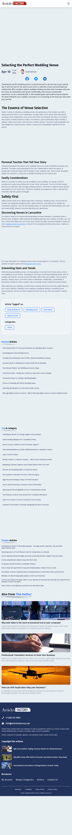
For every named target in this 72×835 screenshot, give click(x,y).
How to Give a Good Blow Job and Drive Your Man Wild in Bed (23, 624)
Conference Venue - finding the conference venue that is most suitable (27, 412)
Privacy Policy (52, 828)
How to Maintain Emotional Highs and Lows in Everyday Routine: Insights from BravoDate (32, 595)
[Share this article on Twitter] (36, 79)
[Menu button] (68, 3)
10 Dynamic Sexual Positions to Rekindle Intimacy (19, 602)
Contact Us (52, 818)
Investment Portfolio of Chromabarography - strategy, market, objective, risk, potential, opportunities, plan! (32, 586)
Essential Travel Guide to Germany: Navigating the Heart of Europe (26, 543)
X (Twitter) (28, 828)
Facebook (18, 828)
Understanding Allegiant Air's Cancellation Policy (19, 478)
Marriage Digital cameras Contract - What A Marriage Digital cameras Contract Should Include (35, 432)
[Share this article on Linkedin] (45, 79)
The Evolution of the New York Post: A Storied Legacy (21, 513)
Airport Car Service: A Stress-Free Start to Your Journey (22, 538)
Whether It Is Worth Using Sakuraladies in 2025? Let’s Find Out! (23, 614)
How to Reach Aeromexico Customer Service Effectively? (22, 523)
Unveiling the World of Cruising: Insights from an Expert (22, 473)
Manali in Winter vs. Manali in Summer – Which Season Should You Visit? (27, 498)
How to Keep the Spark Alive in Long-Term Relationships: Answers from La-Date (29, 607)
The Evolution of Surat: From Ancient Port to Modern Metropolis (25, 533)
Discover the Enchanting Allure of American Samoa (20, 508)
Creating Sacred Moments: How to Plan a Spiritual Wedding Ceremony (27, 397)
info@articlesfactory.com (16, 762)
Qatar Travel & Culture (10, 493)
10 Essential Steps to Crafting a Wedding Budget (19, 417)
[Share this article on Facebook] (27, 79)
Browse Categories (24, 818)
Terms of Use (39, 828)
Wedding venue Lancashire (15, 263)
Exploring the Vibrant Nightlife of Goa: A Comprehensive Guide (24, 528)
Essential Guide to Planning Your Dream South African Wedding (24, 402)
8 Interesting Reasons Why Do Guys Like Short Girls (19, 598)
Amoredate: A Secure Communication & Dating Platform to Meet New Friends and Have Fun (33, 610)
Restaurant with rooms (32, 302)
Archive (40, 818)
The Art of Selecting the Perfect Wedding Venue (19, 422)
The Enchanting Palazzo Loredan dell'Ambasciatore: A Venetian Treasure (27, 488)
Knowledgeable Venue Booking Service (16, 392)
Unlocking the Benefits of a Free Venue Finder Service (21, 427)
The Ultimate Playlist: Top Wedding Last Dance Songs (21, 407)
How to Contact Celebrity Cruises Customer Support (21, 483)
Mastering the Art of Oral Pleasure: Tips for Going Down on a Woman (25, 591)
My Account (7, 818)
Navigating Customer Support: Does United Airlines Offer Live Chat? (26, 503)
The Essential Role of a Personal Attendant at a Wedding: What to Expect (28, 387)
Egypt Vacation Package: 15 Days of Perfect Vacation (20, 518)
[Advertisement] (36, 23)
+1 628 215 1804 (11, 756)
